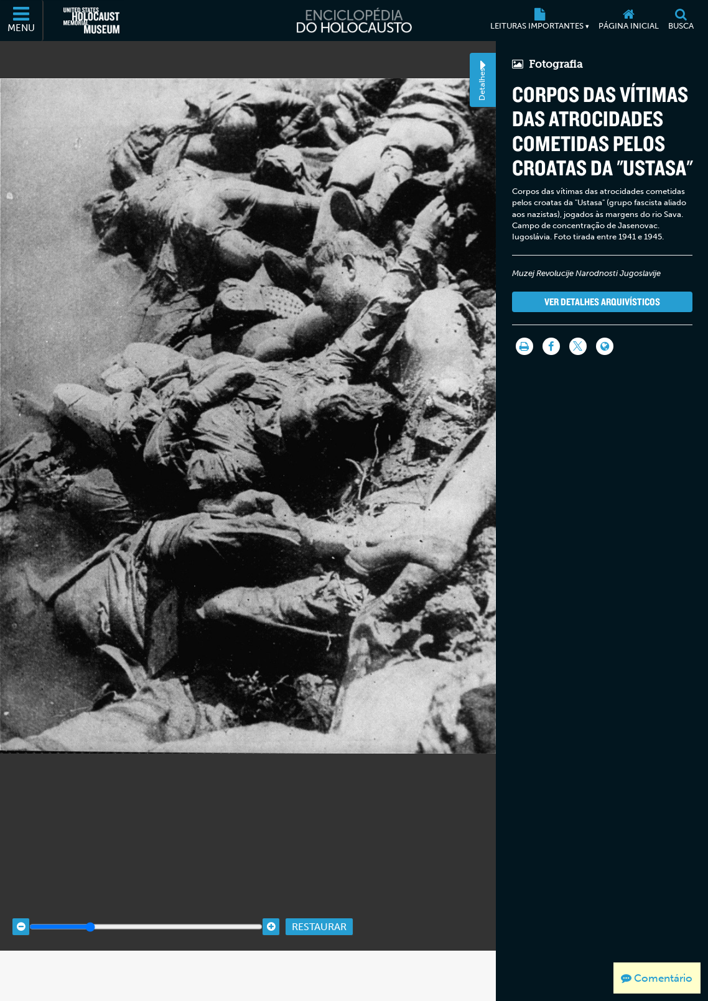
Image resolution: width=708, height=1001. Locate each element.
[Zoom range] (146, 958)
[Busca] (680, 20)
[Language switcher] (604, 346)
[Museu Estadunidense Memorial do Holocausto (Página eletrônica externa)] (91, 20)
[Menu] (22, 20)
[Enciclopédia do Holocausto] (354, 20)
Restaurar (319, 958)
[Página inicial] (628, 20)
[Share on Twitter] (577, 346)
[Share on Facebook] (550, 346)
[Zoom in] (271, 958)
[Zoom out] (20, 958)
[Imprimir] (524, 346)
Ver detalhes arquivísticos (601, 302)
